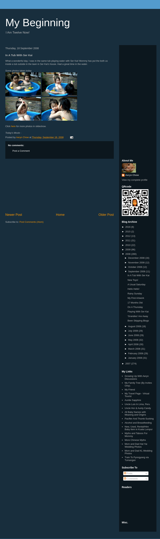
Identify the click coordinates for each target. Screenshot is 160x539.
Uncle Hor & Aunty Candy (138, 408)
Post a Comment (21, 150)
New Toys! (132, 280)
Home (60, 214)
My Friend (130, 389)
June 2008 (134, 335)
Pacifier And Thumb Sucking (139, 418)
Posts (128, 473)
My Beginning (37, 23)
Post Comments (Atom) (32, 222)
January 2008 (135, 358)
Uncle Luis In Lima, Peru (137, 404)
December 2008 (136, 258)
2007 (128, 363)
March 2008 (134, 348)
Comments (131, 478)
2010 (128, 245)
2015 (128, 231)
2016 (128, 227)
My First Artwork (135, 298)
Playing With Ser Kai (138, 311)
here (13, 126)
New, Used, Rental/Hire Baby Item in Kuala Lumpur (139, 428)
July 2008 (133, 330)
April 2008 (133, 344)
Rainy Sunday (134, 293)
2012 (128, 236)
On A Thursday (135, 307)
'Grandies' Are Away (137, 316)
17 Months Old (135, 302)
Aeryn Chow (132, 175)
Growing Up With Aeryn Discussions (137, 377)
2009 (128, 249)
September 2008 (137, 271)
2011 (128, 240)
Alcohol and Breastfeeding (138, 422)
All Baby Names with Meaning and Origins (135, 413)
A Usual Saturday (136, 284)
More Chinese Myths (135, 440)
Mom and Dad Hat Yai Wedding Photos (136, 445)
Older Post (106, 214)
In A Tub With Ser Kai (138, 275)
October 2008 (135, 267)
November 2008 (136, 262)
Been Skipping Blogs (138, 320)
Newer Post (13, 214)
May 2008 (133, 340)
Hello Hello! (133, 289)
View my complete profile (134, 180)
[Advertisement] (59, 185)
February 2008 (136, 353)
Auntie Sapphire (133, 400)
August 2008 (135, 326)
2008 (128, 254)
